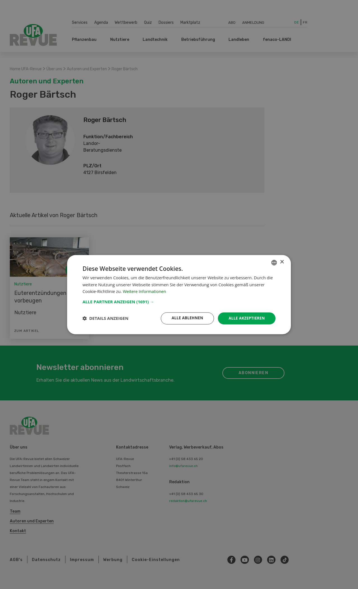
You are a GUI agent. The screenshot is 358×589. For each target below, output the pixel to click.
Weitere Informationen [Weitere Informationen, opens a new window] (145, 291)
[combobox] (274, 262)
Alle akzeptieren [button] (246, 318)
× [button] (282, 262)
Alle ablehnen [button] (184, 318)
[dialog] (179, 294)
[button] (179, 301)
